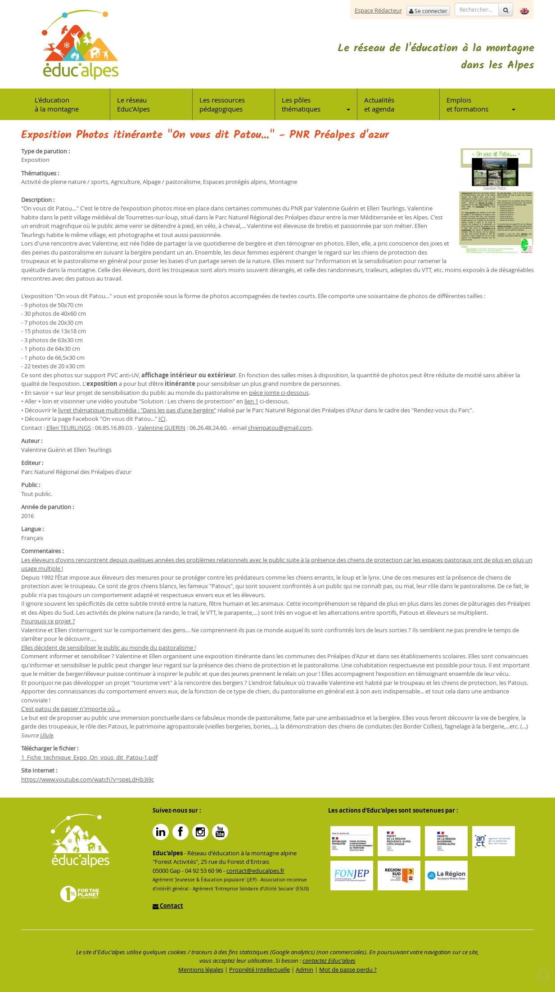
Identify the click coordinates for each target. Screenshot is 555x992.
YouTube (220, 832)
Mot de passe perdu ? (348, 969)
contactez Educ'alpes (329, 960)
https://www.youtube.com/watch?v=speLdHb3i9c (87, 779)
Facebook (180, 832)
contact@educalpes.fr (255, 871)
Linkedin (160, 832)
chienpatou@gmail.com (279, 428)
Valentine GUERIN (161, 428)
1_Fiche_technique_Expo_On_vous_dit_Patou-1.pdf (89, 757)
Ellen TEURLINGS (68, 428)
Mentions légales (200, 969)
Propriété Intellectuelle (259, 969)
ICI (162, 419)
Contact (168, 906)
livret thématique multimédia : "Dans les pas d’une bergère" (137, 410)
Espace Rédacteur (378, 10)
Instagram (200, 832)
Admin (304, 969)
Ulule (46, 735)
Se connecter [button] (428, 10)
